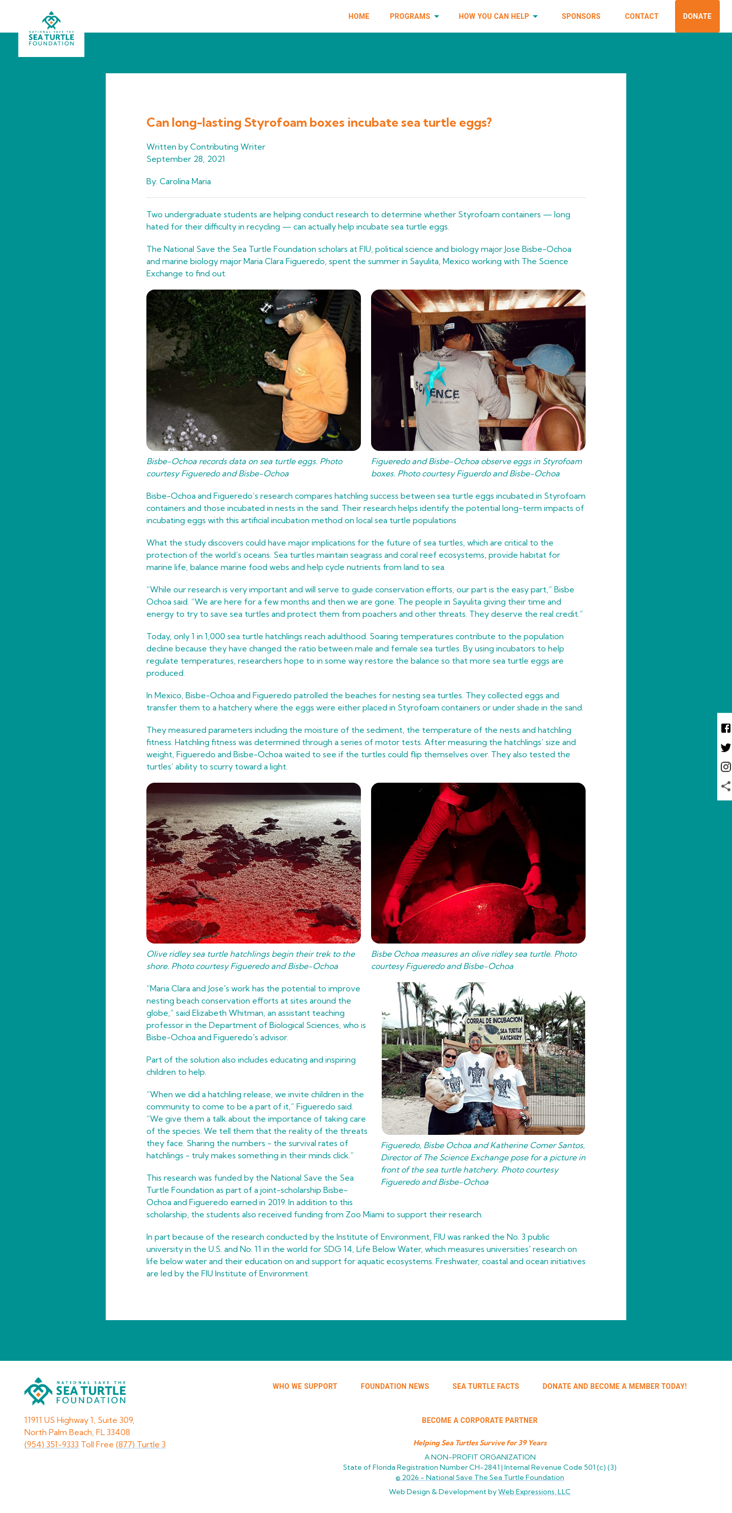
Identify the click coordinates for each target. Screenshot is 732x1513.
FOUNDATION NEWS (395, 1386)
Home (359, 16)
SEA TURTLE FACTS (485, 1386)
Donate (697, 16)
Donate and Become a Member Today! (615, 1386)
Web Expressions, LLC (534, 1491)
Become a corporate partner (480, 1420)
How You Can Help (500, 16)
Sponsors (581, 16)
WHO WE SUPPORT (305, 1386)
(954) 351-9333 (51, 1444)
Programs (416, 16)
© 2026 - (479, 1477)
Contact (642, 16)
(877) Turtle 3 (141, 1444)
